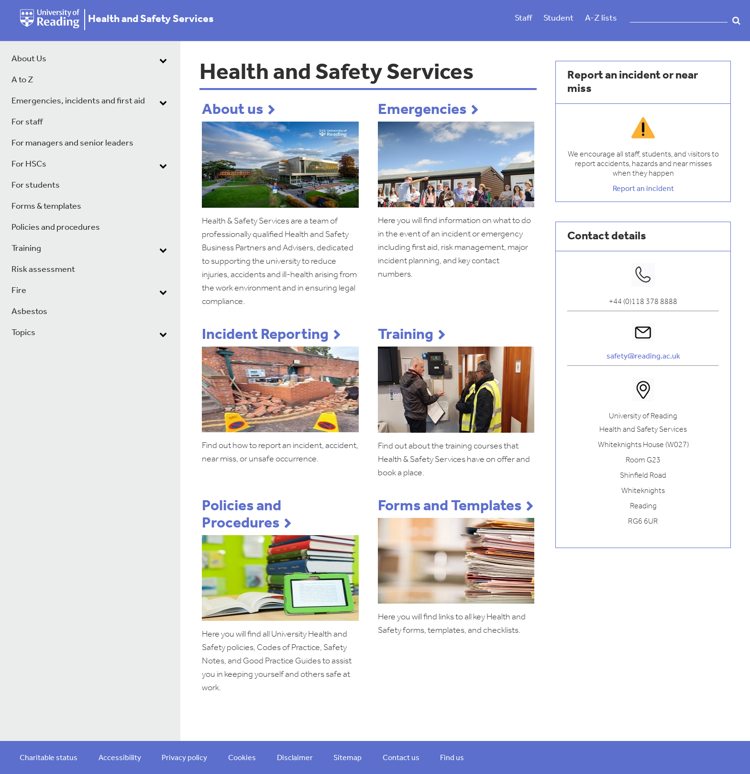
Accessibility (120, 758)
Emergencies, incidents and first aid (78, 101)
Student (558, 18)
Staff (523, 18)
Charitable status (48, 758)
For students (35, 185)
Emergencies (422, 110)
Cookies (242, 758)
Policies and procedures (55, 227)
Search (736, 20)
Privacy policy (184, 758)
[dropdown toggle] (163, 60)
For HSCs (28, 164)
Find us (452, 758)
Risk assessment (43, 269)
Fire (18, 290)
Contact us (401, 758)
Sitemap (347, 758)
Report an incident (643, 189)
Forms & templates (46, 206)
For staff (27, 122)
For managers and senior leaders (72, 143)
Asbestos (29, 311)
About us (232, 110)
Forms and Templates (449, 506)
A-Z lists (601, 18)
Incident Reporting (265, 335)
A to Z (22, 80)
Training (26, 248)
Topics (23, 332)
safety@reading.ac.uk (643, 356)
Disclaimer (295, 758)
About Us (28, 59)
